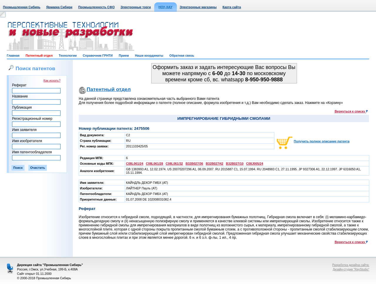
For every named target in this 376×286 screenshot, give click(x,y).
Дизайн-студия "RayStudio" (351, 269)
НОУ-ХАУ (165, 7)
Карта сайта (231, 7)
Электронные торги (135, 7)
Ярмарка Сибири (59, 7)
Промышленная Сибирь (21, 7)
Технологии (68, 55)
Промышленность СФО (96, 7)
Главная (13, 55)
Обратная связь (181, 55)
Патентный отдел (39, 55)
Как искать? (52, 80)
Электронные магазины (198, 7)
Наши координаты (149, 55)
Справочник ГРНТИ (98, 55)
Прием (124, 55)
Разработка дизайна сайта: (350, 265)
